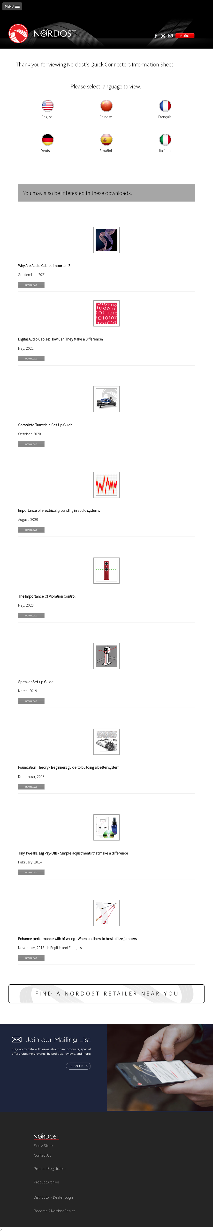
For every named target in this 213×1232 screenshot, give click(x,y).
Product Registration (50, 1168)
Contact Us (42, 1155)
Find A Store (43, 1145)
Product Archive (46, 1182)
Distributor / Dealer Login (53, 1197)
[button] (12, 6)
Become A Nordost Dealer (54, 1210)
